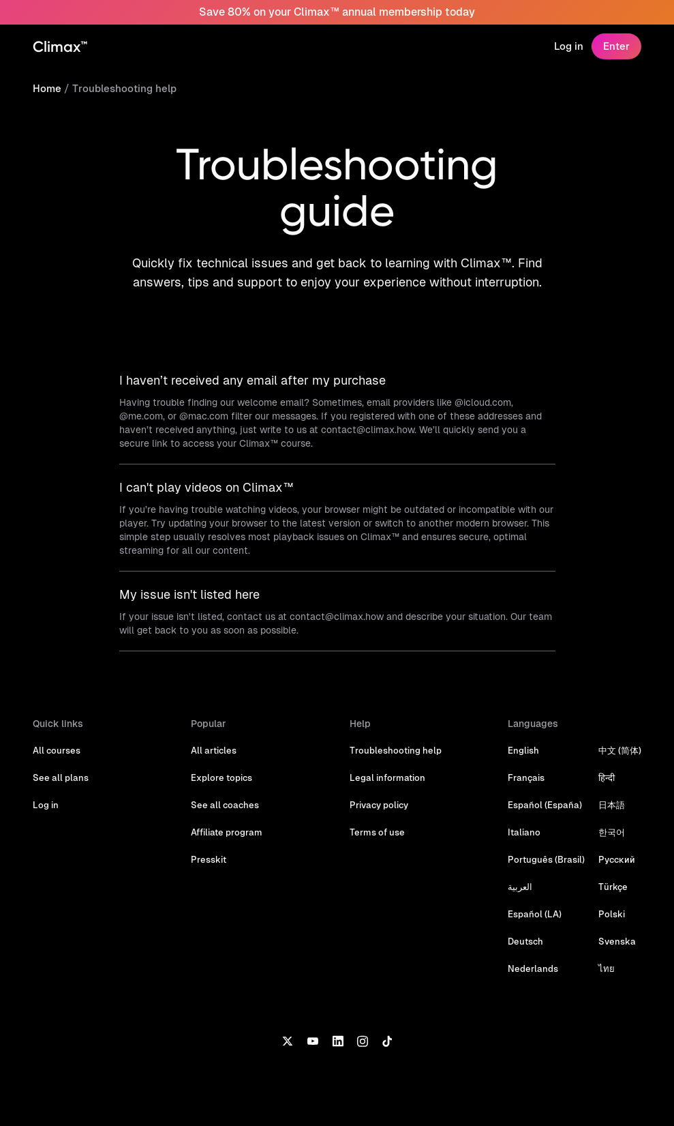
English (523, 750)
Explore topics (221, 778)
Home (47, 88)
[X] (287, 1040)
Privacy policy (379, 805)
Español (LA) (535, 914)
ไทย (606, 969)
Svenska (617, 941)
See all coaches (225, 805)
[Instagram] (362, 1040)
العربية (520, 887)
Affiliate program (226, 832)
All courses (56, 750)
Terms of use (377, 832)
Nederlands (533, 969)
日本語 (611, 805)
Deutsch (525, 941)
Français (526, 778)
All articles (213, 750)
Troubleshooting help (124, 88)
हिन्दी (606, 778)
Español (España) (545, 805)
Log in (568, 46)
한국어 (611, 832)
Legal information (387, 778)
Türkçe (613, 887)
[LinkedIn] (337, 1040)
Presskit (208, 860)
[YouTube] (312, 1040)
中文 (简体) (619, 750)
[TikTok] (387, 1040)
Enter (616, 46)
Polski (611, 914)
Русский (616, 860)
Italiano (524, 832)
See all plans (61, 778)
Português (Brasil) (546, 860)
